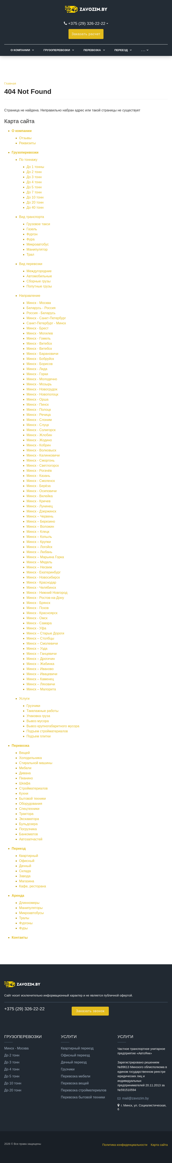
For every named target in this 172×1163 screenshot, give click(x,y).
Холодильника (30, 758)
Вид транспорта (31, 217)
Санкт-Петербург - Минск (46, 323)
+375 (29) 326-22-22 (86, 23)
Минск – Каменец (40, 679)
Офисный (26, 861)
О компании (20, 50)
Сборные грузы (39, 281)
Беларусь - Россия (41, 308)
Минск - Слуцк (38, 425)
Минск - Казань (38, 475)
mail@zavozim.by (135, 1098)
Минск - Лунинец (40, 506)
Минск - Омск (37, 618)
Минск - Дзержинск (41, 511)
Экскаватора (29, 819)
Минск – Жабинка (40, 664)
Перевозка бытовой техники (83, 1097)
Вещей (24, 753)
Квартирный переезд (77, 1048)
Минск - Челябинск (41, 587)
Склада (25, 871)
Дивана (25, 773)
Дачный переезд (74, 1062)
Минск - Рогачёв (39, 470)
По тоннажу (28, 159)
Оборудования (30, 803)
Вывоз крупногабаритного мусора (53, 726)
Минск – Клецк (38, 531)
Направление (29, 295)
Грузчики (33, 706)
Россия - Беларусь (41, 313)
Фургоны (26, 923)
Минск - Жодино (39, 440)
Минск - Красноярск (42, 613)
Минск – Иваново (40, 669)
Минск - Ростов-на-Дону (45, 598)
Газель (32, 229)
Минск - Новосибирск (43, 577)
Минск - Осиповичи (42, 491)
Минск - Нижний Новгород (47, 592)
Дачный (25, 866)
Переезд (121, 50)
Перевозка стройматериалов (83, 1090)
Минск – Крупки (39, 542)
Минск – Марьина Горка (45, 557)
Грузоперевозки (56, 50)
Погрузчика (28, 829)
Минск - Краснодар (41, 582)
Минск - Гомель (39, 338)
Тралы (24, 918)
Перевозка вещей (75, 1083)
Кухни (23, 793)
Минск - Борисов (40, 364)
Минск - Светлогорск (43, 465)
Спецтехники (29, 808)
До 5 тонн (34, 187)
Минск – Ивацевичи (42, 674)
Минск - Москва (39, 303)
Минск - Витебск (39, 343)
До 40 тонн (35, 207)
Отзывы (25, 138)
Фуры (23, 928)
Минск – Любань (39, 552)
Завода (25, 876)
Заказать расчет (86, 34)
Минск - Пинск (38, 404)
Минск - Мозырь (39, 384)
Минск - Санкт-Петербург (46, 318)
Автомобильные (39, 276)
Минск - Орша (37, 399)
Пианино (26, 778)
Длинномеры (29, 903)
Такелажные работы (42, 711)
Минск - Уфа (36, 628)
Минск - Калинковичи (43, 455)
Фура (31, 239)
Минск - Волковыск (41, 450)
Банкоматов (28, 834)
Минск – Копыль (39, 536)
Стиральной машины (35, 763)
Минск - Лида (37, 369)
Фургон (32, 234)
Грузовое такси (38, 224)
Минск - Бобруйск (40, 359)
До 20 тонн (35, 202)
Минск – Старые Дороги (45, 633)
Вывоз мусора (38, 721)
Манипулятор (37, 249)
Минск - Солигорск (41, 430)
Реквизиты (27, 143)
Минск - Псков (38, 608)
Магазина (26, 881)
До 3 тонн (34, 177)
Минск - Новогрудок (42, 389)
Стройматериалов (33, 788)
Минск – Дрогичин (41, 659)
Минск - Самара (39, 623)
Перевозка (92, 50)
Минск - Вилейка (40, 496)
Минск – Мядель (39, 562)
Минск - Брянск (38, 603)
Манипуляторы (31, 908)
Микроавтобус (38, 244)
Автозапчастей (30, 839)
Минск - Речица (39, 414)
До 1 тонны (35, 167)
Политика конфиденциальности (124, 1144)
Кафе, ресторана (32, 886)
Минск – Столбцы (40, 638)
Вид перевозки (30, 264)
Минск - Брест (38, 328)
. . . (143, 50)
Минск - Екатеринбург (44, 572)
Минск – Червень (40, 516)
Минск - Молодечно (42, 379)
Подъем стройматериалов (47, 731)
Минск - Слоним (39, 420)
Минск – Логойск (39, 547)
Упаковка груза (38, 716)
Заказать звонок (90, 1011)
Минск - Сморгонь (41, 460)
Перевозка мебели (75, 1076)
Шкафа (24, 783)
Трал (30, 254)
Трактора (26, 814)
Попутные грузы (39, 286)
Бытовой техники (32, 798)
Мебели (25, 768)
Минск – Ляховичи (41, 684)
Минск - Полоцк (39, 409)
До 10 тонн (35, 197)
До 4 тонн (34, 182)
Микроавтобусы (31, 913)
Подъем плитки (39, 736)
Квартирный (28, 856)
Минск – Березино (41, 521)
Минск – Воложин (40, 526)
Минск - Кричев (38, 501)
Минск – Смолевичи (42, 643)
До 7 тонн (34, 192)
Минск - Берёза (39, 486)
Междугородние (39, 271)
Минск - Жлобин (39, 435)
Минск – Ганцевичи (42, 653)
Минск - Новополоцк (42, 394)
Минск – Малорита (41, 689)
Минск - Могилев (40, 333)
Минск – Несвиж (39, 567)
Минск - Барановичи (42, 353)
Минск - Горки (37, 374)
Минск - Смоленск (41, 481)
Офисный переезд (75, 1055)
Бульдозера (28, 824)
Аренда (18, 895)
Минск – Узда (37, 648)
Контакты (20, 937)
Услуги (24, 698)
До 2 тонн (34, 172)
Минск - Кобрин (39, 445)
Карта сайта (159, 1144)
